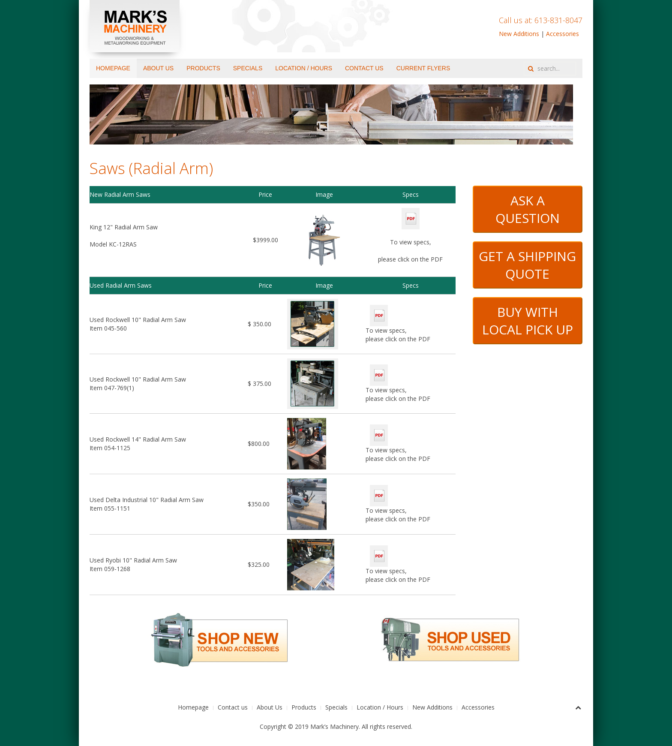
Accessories (562, 34)
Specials (247, 68)
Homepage (113, 68)
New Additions (519, 34)
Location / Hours (303, 68)
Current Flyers (423, 68)
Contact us (364, 68)
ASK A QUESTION (527, 209)
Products (203, 68)
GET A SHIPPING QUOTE (527, 265)
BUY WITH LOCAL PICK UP (527, 320)
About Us (158, 68)
